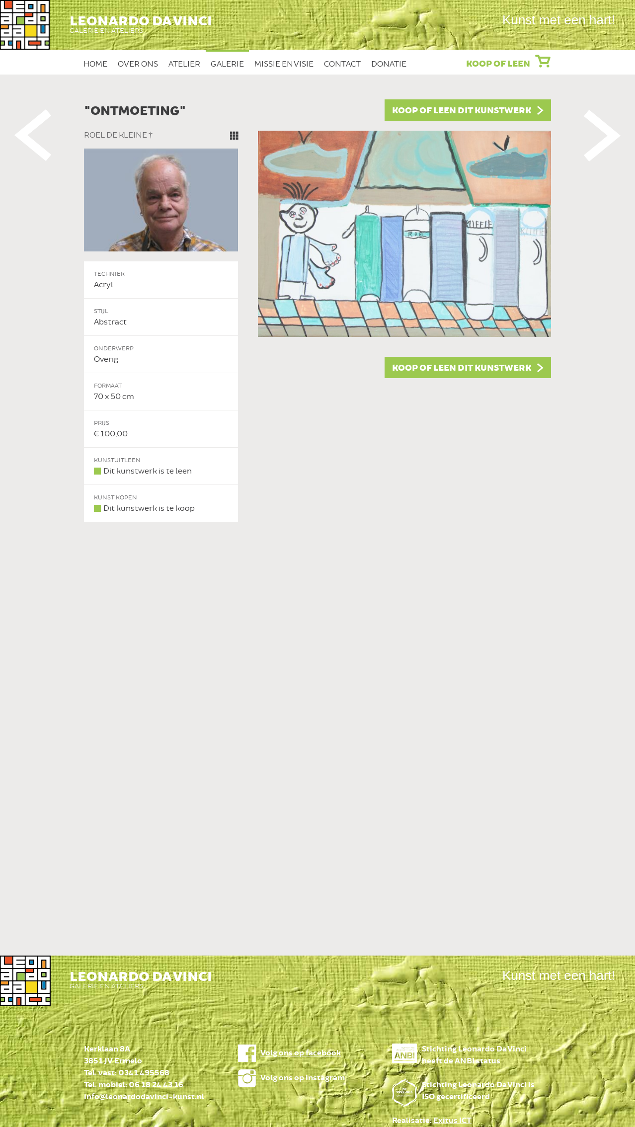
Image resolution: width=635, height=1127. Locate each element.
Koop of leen (498, 64)
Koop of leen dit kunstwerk (461, 111)
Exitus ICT (452, 1121)
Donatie (388, 64)
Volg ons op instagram (302, 1078)
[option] (317, 310)
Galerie (227, 64)
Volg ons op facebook (300, 1053)
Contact (342, 64)
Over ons (138, 64)
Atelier (184, 64)
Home (95, 64)
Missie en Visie (284, 64)
